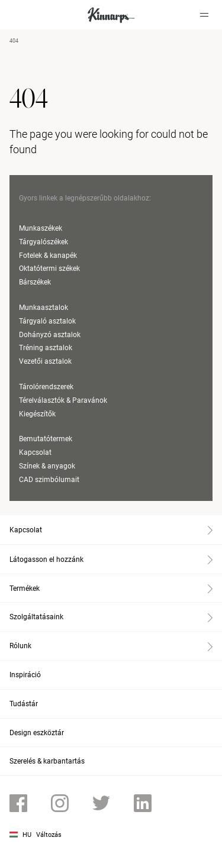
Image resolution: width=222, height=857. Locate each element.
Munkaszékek (40, 228)
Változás (49, 835)
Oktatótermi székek (49, 268)
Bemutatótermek (45, 439)
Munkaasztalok (43, 307)
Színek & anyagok (47, 466)
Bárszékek (35, 282)
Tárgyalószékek (43, 242)
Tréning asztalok (45, 348)
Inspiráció (25, 675)
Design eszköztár (36, 733)
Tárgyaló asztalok (47, 321)
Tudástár (23, 704)
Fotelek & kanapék (48, 255)
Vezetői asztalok (45, 361)
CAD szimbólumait (49, 480)
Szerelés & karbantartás (47, 761)
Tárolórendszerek (46, 387)
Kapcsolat (35, 452)
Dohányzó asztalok (50, 335)
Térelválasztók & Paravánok (63, 400)
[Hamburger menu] (204, 15)
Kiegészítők (37, 414)
